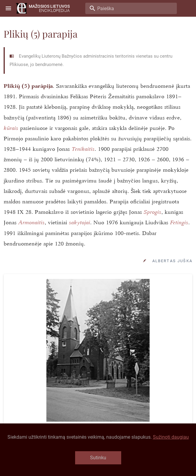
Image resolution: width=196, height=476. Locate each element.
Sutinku (98, 457)
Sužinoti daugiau (171, 437)
